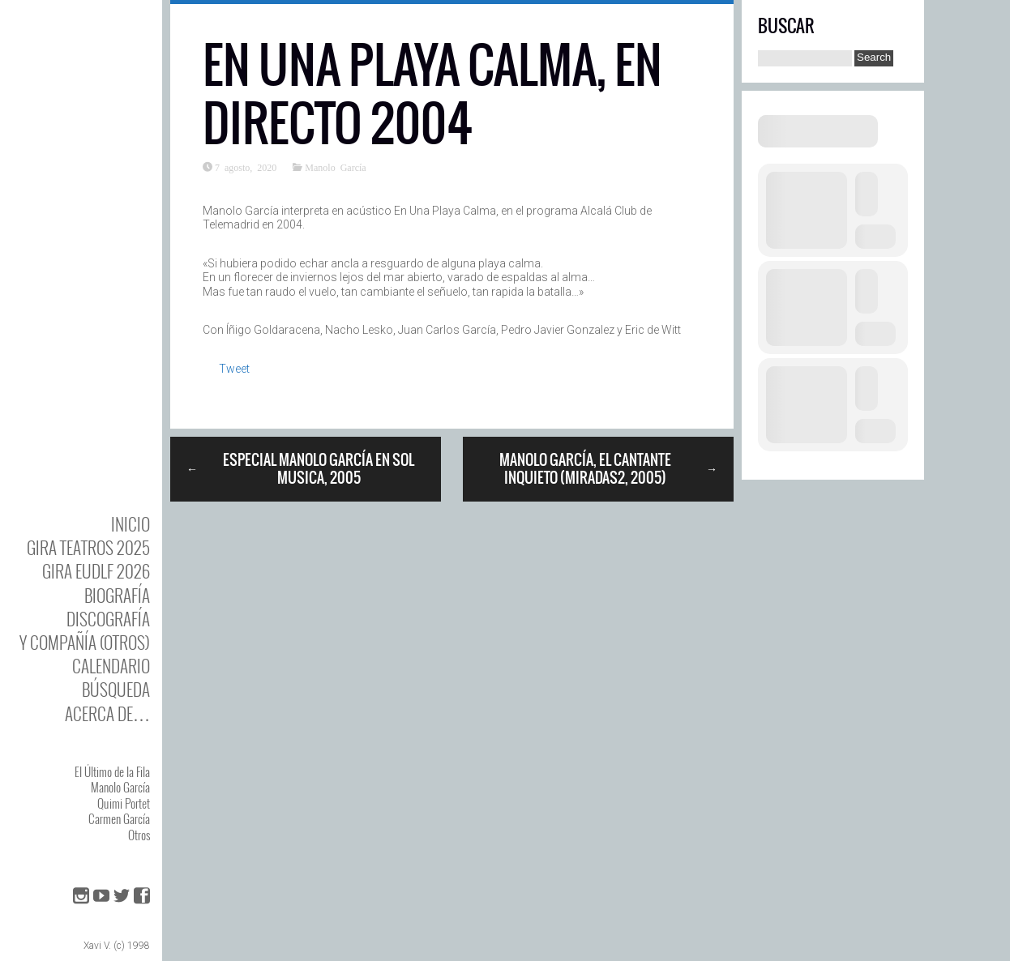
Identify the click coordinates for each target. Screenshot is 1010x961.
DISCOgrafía (108, 618)
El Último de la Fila (112, 771)
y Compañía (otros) (84, 642)
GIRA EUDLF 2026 (96, 570)
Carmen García (119, 818)
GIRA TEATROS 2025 (88, 547)
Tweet (234, 368)
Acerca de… (107, 713)
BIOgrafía (117, 595)
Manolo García (120, 787)
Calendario (111, 665)
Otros (139, 835)
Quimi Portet (123, 803)
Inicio (130, 523)
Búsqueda (116, 689)
